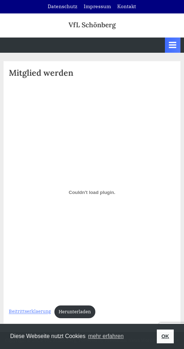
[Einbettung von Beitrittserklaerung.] (92, 192)
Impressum (97, 6)
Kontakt (126, 6)
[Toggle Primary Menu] (172, 45)
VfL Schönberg (92, 25)
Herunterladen (75, 312)
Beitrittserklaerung (30, 312)
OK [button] (165, 336)
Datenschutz (62, 6)
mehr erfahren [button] (106, 336)
